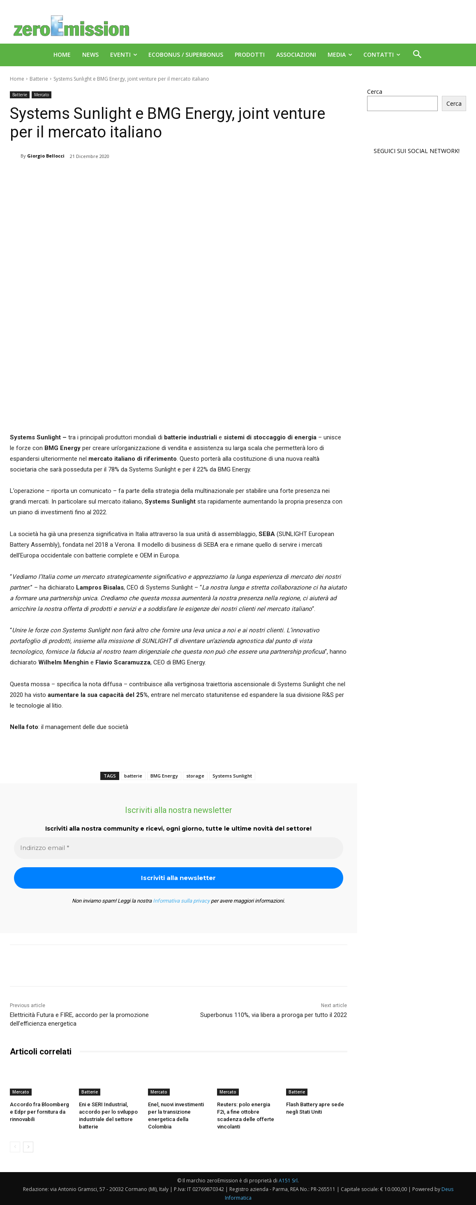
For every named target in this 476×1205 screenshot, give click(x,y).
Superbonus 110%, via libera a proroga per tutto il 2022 (273, 1015)
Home (17, 78)
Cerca (374, 91)
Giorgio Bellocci (46, 156)
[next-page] (28, 1146)
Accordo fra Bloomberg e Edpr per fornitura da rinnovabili (39, 1111)
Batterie (39, 78)
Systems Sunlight (232, 776)
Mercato (41, 94)
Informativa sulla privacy (181, 901)
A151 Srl (288, 1180)
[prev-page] (15, 1146)
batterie (133, 776)
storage (195, 776)
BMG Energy (164, 776)
